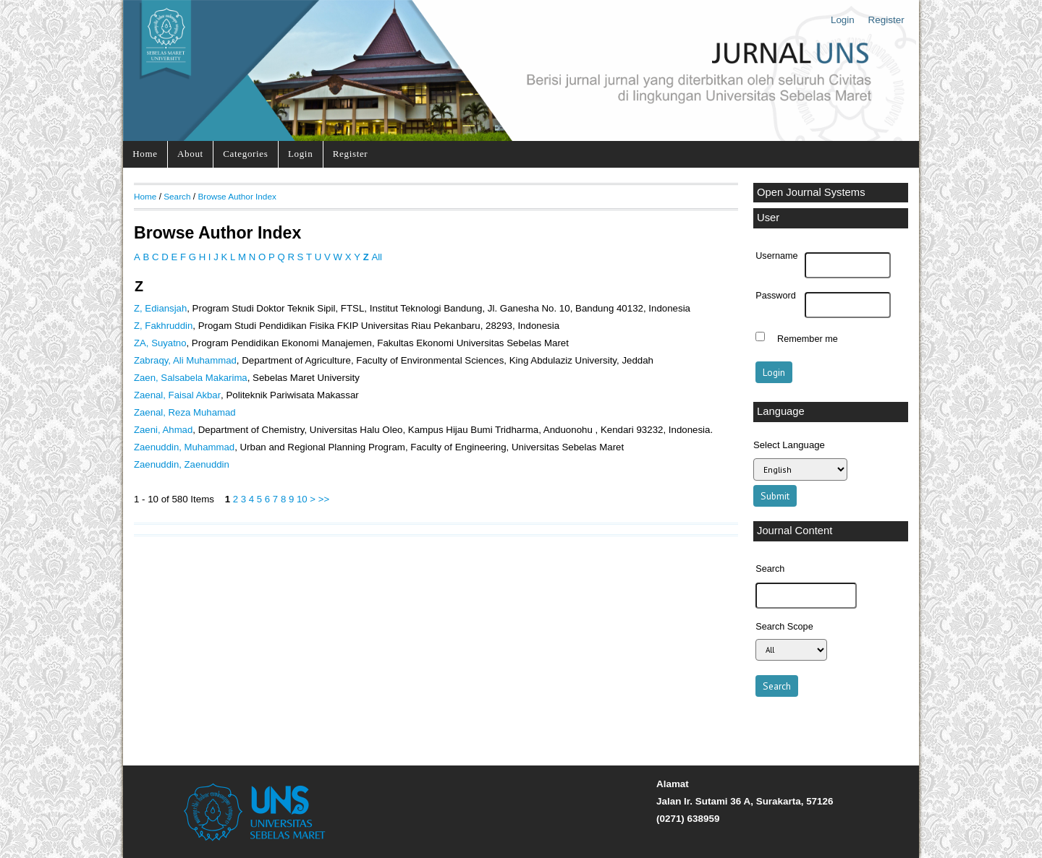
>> (323, 499)
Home (144, 153)
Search (177, 196)
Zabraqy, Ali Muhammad (185, 360)
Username (776, 256)
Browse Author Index (237, 196)
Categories (245, 153)
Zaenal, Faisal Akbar (177, 395)
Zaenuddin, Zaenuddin (181, 464)
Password (775, 296)
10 (302, 499)
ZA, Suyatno (160, 343)
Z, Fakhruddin (163, 325)
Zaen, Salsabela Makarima (190, 377)
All (376, 257)
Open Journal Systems (811, 192)
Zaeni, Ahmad (163, 429)
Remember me (807, 338)
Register (886, 19)
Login (843, 19)
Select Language (789, 444)
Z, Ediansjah (160, 308)
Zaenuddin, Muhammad (184, 447)
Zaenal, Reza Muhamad (185, 412)
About (190, 153)
